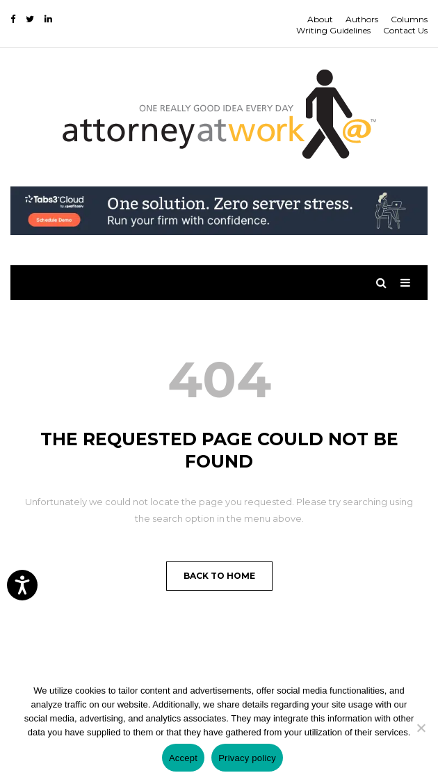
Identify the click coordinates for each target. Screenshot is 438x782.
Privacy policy (247, 758)
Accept (183, 758)
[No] (421, 728)
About (320, 19)
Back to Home (219, 575)
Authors (362, 19)
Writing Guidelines (333, 30)
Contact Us (405, 30)
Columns (409, 19)
